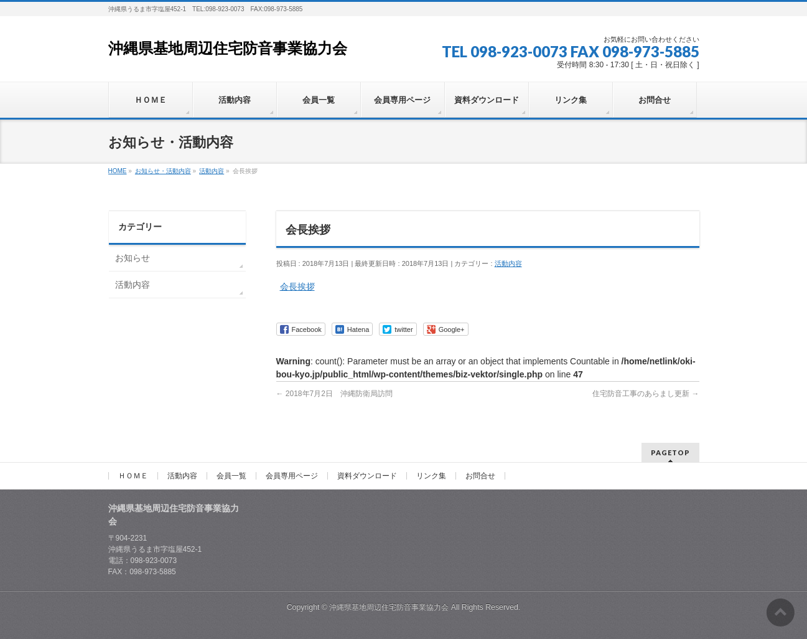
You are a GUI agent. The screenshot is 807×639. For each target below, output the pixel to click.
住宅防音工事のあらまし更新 (645, 393)
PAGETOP (670, 452)
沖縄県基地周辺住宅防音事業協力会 (227, 48)
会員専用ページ (292, 476)
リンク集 (431, 476)
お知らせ (132, 258)
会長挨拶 (297, 286)
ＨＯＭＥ (133, 476)
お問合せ (480, 476)
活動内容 (508, 263)
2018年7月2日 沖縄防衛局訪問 (334, 393)
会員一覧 (231, 476)
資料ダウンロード (367, 476)
